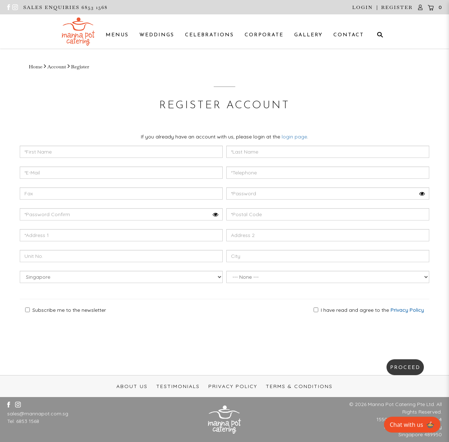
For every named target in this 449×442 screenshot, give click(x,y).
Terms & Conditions (299, 386)
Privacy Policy (232, 386)
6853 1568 (27, 421)
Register (397, 7)
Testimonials (178, 386)
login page (294, 136)
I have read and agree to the (369, 310)
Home (35, 66)
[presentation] (61, 333)
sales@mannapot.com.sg (37, 413)
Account (56, 66)
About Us (132, 386)
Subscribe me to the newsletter (65, 310)
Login (362, 7)
